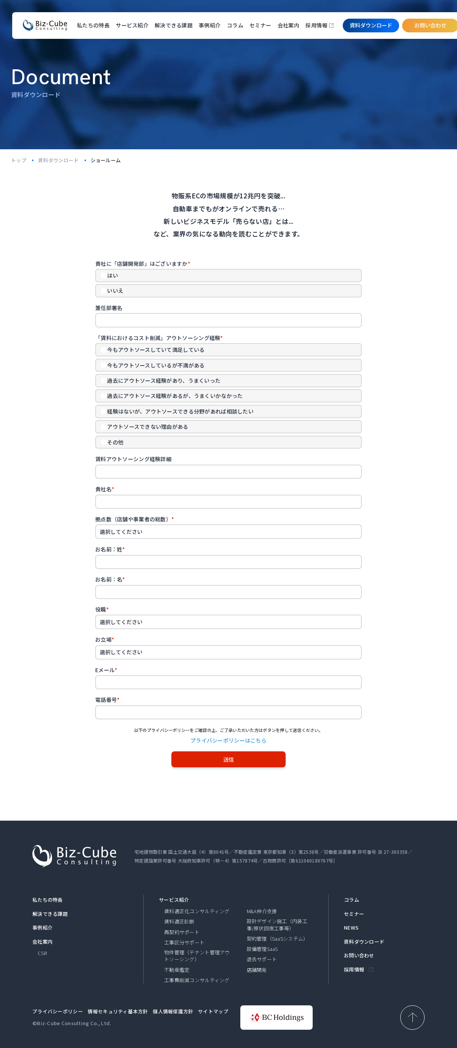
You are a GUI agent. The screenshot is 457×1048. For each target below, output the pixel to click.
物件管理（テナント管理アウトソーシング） (197, 956)
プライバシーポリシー (57, 1011)
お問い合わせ (359, 955)
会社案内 (289, 25)
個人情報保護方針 (173, 1011)
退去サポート (262, 959)
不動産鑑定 (176, 970)
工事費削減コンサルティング (197, 980)
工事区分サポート (184, 942)
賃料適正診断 (179, 921)
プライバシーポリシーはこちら (228, 740)
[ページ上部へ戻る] (412, 1017)
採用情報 (316, 25)
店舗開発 (257, 970)
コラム (235, 25)
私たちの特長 (93, 25)
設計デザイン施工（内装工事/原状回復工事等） (277, 924)
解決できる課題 (50, 914)
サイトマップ (213, 1011)
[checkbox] (228, 283)
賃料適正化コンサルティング (197, 911)
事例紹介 (210, 25)
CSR (42, 953)
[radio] (228, 275)
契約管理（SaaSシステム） (277, 938)
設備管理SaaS (262, 949)
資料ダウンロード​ (371, 25)
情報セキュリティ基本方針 (118, 1011)
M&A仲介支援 (262, 911)
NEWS (351, 927)
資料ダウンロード (364, 941)
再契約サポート (182, 932)
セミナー (260, 25)
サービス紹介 (174, 899)
